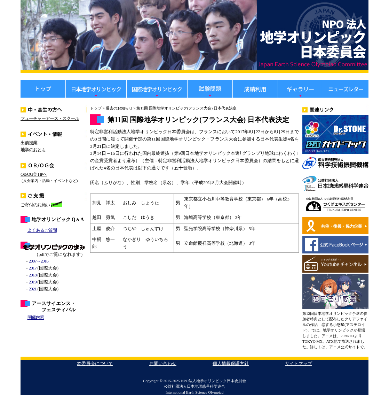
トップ (96, 108)
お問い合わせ (162, 363)
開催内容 (35, 317)
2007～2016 (38, 261)
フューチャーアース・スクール (50, 118)
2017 (33, 268)
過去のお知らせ (119, 108)
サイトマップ (298, 363)
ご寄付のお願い (35, 204)
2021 (33, 288)
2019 (33, 281)
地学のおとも (33, 149)
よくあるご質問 (42, 230)
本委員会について (95, 363)
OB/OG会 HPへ (34, 174)
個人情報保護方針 (231, 363)
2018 (33, 275)
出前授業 (29, 142)
